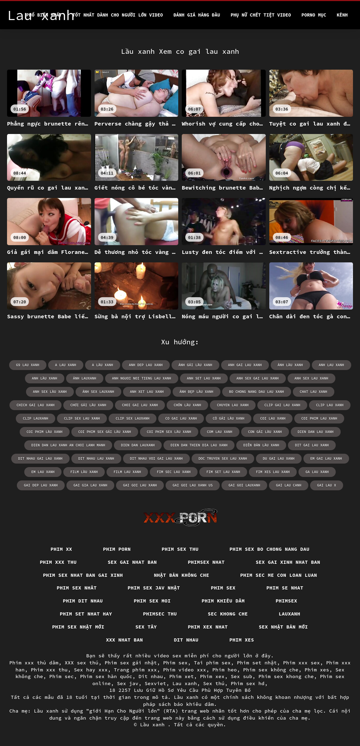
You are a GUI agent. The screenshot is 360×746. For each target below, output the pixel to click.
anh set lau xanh (204, 378)
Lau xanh (184, 683)
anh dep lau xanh (146, 365)
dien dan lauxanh (138, 445)
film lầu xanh (84, 472)
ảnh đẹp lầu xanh (196, 391)
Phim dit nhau (83, 601)
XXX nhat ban (124, 640)
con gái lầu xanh (265, 431)
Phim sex (223, 588)
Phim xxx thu (58, 562)
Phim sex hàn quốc (106, 676)
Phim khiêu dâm (223, 601)
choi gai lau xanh (140, 405)
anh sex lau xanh (311, 378)
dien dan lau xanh (316, 431)
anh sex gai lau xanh (258, 378)
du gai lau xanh (279, 458)
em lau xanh (42, 472)
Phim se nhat (284, 588)
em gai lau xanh (326, 458)
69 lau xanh (27, 365)
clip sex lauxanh (132, 418)
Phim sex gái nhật (131, 662)
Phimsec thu (160, 614)
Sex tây (146, 627)
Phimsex (286, 601)
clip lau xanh (329, 405)
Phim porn (117, 549)
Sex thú (214, 683)
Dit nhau (186, 640)
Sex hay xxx (91, 670)
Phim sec (61, 676)
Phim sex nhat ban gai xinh (83, 575)
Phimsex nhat (206, 562)
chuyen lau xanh (233, 405)
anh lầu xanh (44, 378)
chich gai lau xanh (35, 405)
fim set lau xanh (223, 472)
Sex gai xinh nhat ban (288, 562)
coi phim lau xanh (319, 418)
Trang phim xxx (135, 670)
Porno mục (314, 15)
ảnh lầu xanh (290, 365)
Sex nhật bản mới (283, 627)
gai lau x (326, 485)
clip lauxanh (35, 418)
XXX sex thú (81, 662)
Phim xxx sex (301, 662)
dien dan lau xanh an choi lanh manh (68, 445)
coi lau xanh (272, 418)
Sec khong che (228, 614)
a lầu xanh (102, 365)
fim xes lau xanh (273, 472)
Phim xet (181, 676)
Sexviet (155, 683)
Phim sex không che (270, 670)
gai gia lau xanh (90, 485)
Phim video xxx (184, 670)
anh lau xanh (331, 365)
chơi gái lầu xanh (88, 405)
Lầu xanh (154, 724)
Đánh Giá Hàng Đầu (196, 15)
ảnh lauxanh (84, 378)
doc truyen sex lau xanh (223, 458)
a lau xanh (65, 365)
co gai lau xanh (181, 418)
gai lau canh (288, 485)
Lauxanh (289, 614)
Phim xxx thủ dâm (33, 662)
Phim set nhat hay (86, 614)
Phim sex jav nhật (154, 588)
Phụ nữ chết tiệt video (261, 15)
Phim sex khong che (286, 676)
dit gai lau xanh (312, 445)
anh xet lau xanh (147, 391)
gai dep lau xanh (41, 485)
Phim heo (224, 670)
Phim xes (242, 640)
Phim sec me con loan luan (278, 575)
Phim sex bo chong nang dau (270, 549)
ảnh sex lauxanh (98, 391)
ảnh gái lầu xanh (195, 365)
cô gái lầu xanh (228, 418)
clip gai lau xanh (282, 405)
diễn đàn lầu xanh (261, 445)
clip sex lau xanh (82, 418)
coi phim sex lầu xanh (169, 431)
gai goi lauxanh (244, 485)
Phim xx (61, 549)
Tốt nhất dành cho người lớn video (117, 15)
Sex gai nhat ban (132, 562)
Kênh (342, 15)
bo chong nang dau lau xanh (256, 391)
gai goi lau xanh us (193, 485)
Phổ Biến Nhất (44, 15)
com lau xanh (219, 431)
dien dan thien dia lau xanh (199, 445)
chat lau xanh (313, 391)
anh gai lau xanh (245, 365)
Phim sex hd (247, 683)
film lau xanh (127, 472)
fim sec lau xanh (174, 472)
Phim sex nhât (77, 588)
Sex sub (241, 676)
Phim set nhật (257, 662)
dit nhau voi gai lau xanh (156, 458)
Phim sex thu (180, 549)
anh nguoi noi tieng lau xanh (141, 378)
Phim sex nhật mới (78, 627)
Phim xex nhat (208, 627)
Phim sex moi (152, 601)
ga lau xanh (317, 472)
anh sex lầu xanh (50, 391)
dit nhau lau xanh (96, 458)
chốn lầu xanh (187, 405)
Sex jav (128, 683)
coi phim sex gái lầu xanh (104, 431)
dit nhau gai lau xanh (40, 458)
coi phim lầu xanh (45, 431)
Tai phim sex (212, 662)
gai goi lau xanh (140, 485)
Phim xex (212, 676)
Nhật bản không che (182, 575)
